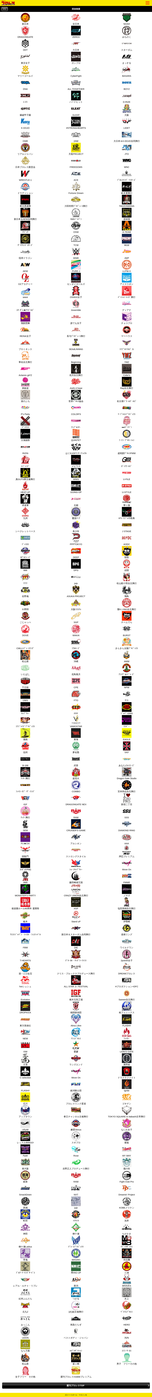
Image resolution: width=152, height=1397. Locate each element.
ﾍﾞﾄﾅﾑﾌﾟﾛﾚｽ (127, 1307)
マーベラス (126, 331)
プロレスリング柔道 (76, 1098)
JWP (126, 253)
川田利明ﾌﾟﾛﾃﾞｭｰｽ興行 (76, 201)
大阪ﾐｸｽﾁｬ (75, 604)
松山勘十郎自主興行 (127, 578)
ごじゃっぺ (25, 617)
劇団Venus (75, 1124)
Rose (75, 1150)
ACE (75, 175)
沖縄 (75, 656)
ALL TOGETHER (76, 84)
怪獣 (126, 552)
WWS (75, 474)
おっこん (25, 1319)
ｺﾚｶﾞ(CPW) (25, 864)
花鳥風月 (75, 669)
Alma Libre (75, 1020)
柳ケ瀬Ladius (25, 1241)
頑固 (126, 565)
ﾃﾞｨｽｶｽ (25, 539)
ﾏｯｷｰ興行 (25, 773)
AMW (126, 656)
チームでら (126, 617)
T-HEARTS (25, 955)
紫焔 (126, 1137)
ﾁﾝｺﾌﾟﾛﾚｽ (75, 1033)
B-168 (25, 760)
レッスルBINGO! (25, 1137)
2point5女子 (127, 955)
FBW (25, 942)
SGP (75, 617)
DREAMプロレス (126, 968)
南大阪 (25, 1163)
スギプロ (75, 1137)
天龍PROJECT (76, 149)
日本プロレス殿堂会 (25, 162)
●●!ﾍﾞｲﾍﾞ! (126, 422)
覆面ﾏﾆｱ (75, 513)
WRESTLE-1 (25, 175)
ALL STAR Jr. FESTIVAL (76, 981)
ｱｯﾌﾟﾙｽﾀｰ (75, 422)
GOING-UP (76, 487)
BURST (126, 630)
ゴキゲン (126, 1098)
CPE (75, 682)
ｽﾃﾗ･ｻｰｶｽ (126, 1345)
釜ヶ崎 (75, 1359)
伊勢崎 (126, 916)
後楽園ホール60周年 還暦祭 (25, 903)
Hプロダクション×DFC (126, 981)
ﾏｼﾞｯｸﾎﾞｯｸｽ (127, 1241)
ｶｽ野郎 (25, 604)
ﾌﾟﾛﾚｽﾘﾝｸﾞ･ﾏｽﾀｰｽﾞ (126, 175)
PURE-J (75, 266)
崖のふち (25, 396)
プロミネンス (25, 344)
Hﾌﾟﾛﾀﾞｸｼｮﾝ (76, 1345)
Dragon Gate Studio (127, 773)
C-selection (25, 1072)
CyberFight (75, 71)
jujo (75, 578)
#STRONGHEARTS (76, 123)
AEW (25, 266)
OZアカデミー (25, 279)
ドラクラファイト (127, 1072)
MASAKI (75, 1254)
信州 (25, 747)
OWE (25, 136)
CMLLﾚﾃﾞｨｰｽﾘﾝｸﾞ (25, 643)
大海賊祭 (25, 435)
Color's (126, 370)
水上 (126, 1293)
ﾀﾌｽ (126, 695)
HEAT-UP (25, 487)
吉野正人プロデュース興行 (76, 1163)
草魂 (25, 1254)
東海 (75, 734)
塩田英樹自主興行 (127, 903)
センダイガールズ (76, 279)
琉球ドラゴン (25, 253)
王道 (25, 1059)
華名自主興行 (25, 357)
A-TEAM (126, 227)
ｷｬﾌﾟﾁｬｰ (25, 708)
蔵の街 (126, 1163)
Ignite (126, 1085)
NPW (126, 682)
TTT (25, 578)
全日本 (75, 19)
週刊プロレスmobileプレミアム (75, 1371)
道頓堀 (126, 214)
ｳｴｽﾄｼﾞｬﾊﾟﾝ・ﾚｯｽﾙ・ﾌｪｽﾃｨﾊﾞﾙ (25, 929)
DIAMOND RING (126, 825)
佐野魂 (25, 591)
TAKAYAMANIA (126, 201)
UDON (25, 1333)
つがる (75, 1293)
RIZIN (25, 448)
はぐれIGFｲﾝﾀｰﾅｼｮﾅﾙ (76, 448)
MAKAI (75, 630)
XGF (75, 903)
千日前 (25, 682)
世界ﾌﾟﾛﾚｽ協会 (76, 396)
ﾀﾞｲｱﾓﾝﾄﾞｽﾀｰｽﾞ (25, 240)
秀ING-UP (75, 1267)
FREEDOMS (76, 162)
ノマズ (126, 890)
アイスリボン (126, 279)
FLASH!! (126, 1020)
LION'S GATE (126, 1046)
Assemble (75, 305)
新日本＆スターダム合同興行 (75, 929)
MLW (126, 240)
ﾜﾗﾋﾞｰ (126, 721)
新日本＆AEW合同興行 (25, 214)
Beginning (75, 357)
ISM (25, 1046)
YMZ (126, 357)
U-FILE (126, 474)
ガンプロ (75, 58)
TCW (75, 240)
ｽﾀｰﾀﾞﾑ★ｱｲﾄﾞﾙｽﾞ (25, 305)
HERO (126, 1319)
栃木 (25, 916)
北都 (75, 500)
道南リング (126, 929)
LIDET (126, 123)
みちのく (126, 32)
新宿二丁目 (126, 799)
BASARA (126, 71)
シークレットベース (25, 526)
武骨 (75, 760)
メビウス (75, 461)
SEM (25, 825)
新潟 (75, 1281)
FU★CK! (25, 838)
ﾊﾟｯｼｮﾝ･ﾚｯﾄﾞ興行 (126, 292)
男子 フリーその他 (127, 1359)
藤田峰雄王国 (76, 877)
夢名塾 (75, 747)
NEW (25, 1033)
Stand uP (75, 916)
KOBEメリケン (126, 1202)
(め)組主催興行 (76, 1307)
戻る (4, 9)
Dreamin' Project (126, 1189)
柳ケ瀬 (75, 1228)
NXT (75, 1189)
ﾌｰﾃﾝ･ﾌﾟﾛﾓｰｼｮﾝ (126, 435)
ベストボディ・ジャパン (76, 1333)
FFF (75, 708)
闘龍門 (25, 851)
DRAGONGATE (25, 32)
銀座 (25, 1176)
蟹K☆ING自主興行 (126, 604)
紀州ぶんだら (25, 1293)
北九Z (25, 1307)
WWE (75, 253)
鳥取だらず (75, 1319)
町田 (25, 1215)
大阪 (126, 110)
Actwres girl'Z (25, 370)
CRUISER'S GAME (76, 825)
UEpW (25, 1124)
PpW (25, 1150)
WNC (126, 162)
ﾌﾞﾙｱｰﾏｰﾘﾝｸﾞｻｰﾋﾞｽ (25, 1267)
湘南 (25, 734)
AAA (126, 838)
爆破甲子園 (25, 110)
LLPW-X (126, 266)
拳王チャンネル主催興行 (76, 1111)
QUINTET (75, 435)
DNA (25, 84)
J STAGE (126, 526)
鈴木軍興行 (126, 188)
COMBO (75, 786)
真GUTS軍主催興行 (25, 474)
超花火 (75, 773)
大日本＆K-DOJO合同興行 (127, 136)
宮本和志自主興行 (127, 786)
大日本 (75, 45)
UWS (25, 695)
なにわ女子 (126, 1124)
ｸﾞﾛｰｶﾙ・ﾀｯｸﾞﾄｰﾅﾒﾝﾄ (76, 955)
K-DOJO (25, 123)
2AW (75, 136)
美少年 (75, 526)
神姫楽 (25, 383)
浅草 (126, 1215)
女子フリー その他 (25, 1371)
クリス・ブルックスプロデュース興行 (76, 968)
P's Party (25, 409)
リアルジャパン (25, 149)
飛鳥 (126, 591)
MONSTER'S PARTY (25, 890)
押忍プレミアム (126, 851)
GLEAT (75, 110)
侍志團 (126, 1254)
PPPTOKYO (76, 539)
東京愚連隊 (25, 201)
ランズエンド (76, 1059)
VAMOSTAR (76, 721)
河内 (126, 1333)
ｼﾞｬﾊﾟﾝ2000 (127, 708)
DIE (75, 942)
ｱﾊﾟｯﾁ (25, 227)
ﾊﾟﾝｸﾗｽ (25, 422)
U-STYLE (126, 487)
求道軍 (25, 500)
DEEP (75, 552)
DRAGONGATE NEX (76, 799)
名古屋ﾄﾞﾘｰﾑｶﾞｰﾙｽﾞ (127, 396)
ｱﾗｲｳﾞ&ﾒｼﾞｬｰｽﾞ (126, 669)
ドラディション (25, 188)
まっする (126, 58)
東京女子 (25, 58)
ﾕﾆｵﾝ (25, 97)
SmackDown (25, 1189)
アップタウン (25, 1111)
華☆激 (126, 500)
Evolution (25, 994)
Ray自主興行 (126, 383)
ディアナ (126, 305)
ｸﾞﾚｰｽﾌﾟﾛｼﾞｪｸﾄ (76, 1241)
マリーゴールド (25, 71)
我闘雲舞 (25, 318)
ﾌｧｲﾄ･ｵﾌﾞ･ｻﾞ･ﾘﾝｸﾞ (25, 786)
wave (25, 292)
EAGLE (126, 734)
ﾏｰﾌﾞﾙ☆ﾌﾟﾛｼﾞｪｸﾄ (127, 409)
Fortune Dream (76, 188)
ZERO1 (75, 32)
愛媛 (75, 1046)
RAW (75, 812)
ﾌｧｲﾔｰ (126, 1033)
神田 (25, 1228)
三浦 (126, 1267)
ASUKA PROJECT (76, 591)
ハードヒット (76, 97)
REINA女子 (25, 331)
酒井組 (126, 1059)
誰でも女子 (75, 318)
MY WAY (126, 1150)
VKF (126, 747)
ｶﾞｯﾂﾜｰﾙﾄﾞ (126, 461)
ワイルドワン (126, 942)
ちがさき (126, 1228)
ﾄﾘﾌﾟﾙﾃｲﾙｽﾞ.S (127, 344)
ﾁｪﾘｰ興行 (25, 812)
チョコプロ (126, 318)
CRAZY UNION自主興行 (76, 890)
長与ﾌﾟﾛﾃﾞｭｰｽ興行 (76, 331)
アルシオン (75, 838)
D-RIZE (126, 97)
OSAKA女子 (76, 292)
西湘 (25, 1202)
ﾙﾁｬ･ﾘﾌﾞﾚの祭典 (127, 513)
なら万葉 (25, 1345)
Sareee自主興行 (127, 994)
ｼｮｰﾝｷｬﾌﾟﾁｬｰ (76, 864)
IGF (25, 799)
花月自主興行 (76, 370)
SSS (126, 812)
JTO (126, 149)
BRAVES (126, 1281)
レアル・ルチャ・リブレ (25, 1281)
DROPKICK (25, 1007)
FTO (75, 695)
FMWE (126, 877)
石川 (25, 1098)
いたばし (25, 669)
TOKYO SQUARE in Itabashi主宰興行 (126, 1111)
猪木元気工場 (76, 994)
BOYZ (126, 84)
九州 (25, 513)
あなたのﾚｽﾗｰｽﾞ (127, 760)
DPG (75, 565)
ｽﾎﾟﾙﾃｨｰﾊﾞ (25, 552)
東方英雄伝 (25, 1020)
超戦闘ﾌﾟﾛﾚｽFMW (127, 448)
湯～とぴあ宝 (25, 968)
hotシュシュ (25, 981)
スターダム (126, 45)
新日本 (25, 19)
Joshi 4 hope (76, 383)
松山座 (25, 656)
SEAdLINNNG (76, 344)
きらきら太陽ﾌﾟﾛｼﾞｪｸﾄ (126, 643)
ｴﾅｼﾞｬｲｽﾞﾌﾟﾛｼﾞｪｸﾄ (25, 721)
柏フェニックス (126, 1007)
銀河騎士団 (75, 1085)
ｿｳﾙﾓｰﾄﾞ (75, 643)
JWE (25, 877)
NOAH (126, 19)
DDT (25, 45)
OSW (75, 227)
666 (25, 565)
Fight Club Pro (126, 1176)
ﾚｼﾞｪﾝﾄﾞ (25, 461)
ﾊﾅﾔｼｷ (75, 1215)
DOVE (25, 630)
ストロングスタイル (76, 851)
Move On (126, 864)
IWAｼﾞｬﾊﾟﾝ (76, 214)
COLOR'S (75, 409)
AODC (126, 539)
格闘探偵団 (75, 1007)
